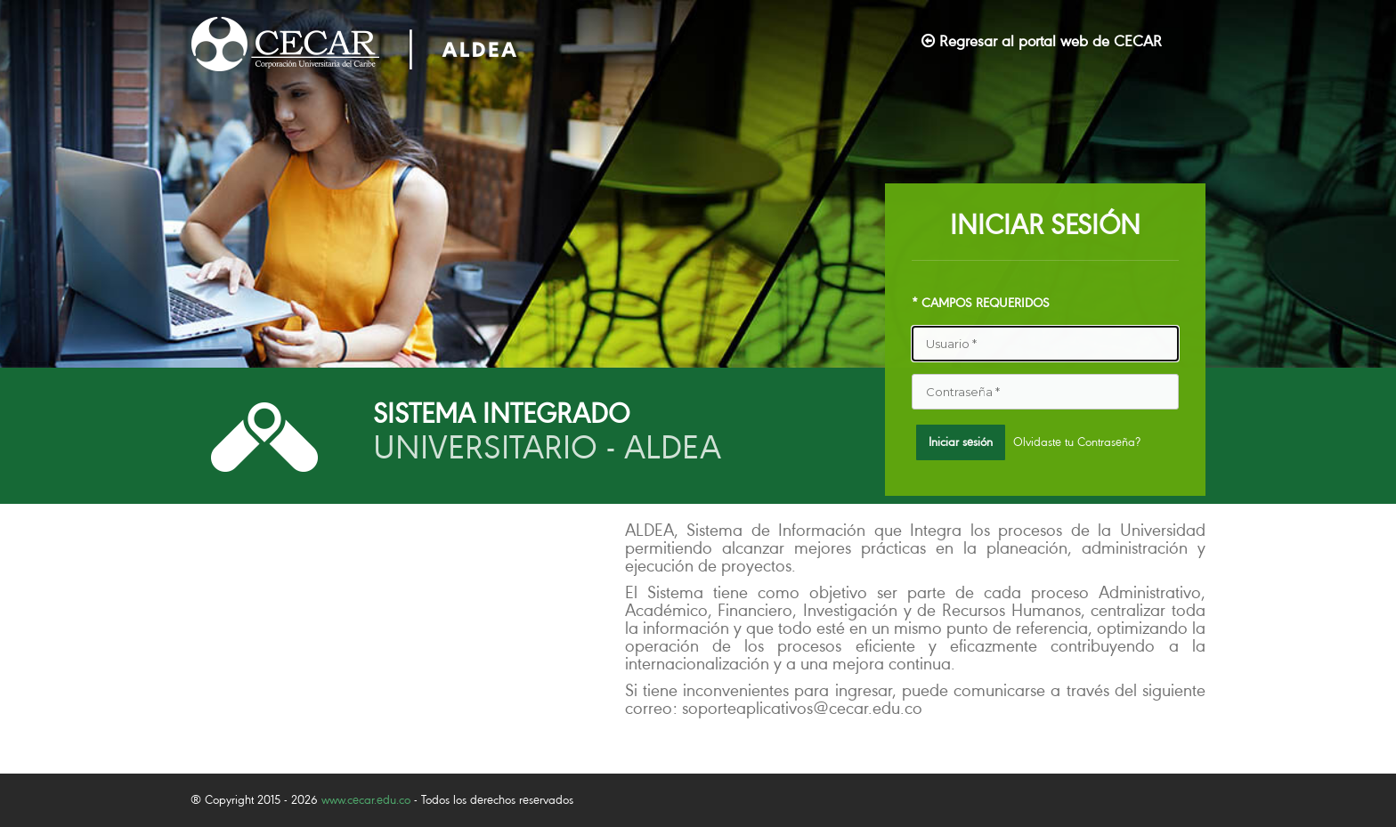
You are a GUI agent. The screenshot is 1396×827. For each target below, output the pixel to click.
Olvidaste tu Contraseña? (1076, 442)
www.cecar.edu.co (365, 800)
